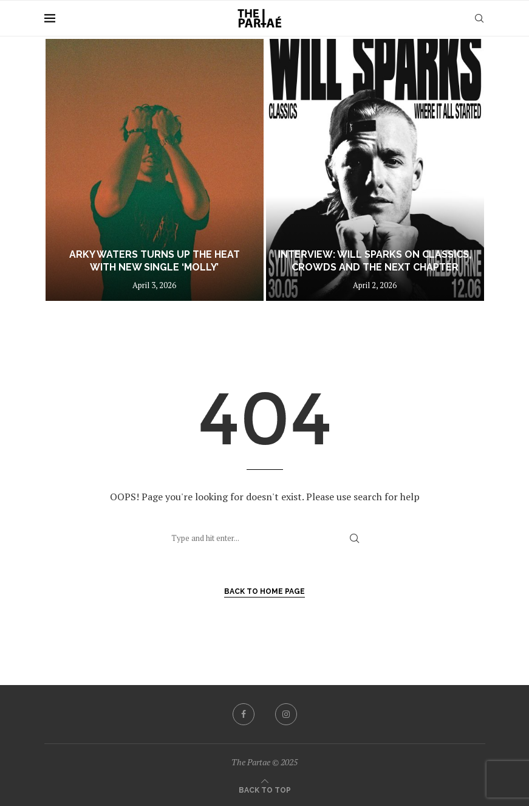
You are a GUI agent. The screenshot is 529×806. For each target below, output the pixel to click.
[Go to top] (265, 789)
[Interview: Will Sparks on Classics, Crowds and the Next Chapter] (375, 170)
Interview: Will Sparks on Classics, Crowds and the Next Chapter (374, 261)
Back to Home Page (264, 591)
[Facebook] (243, 714)
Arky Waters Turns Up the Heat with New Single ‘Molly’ (154, 261)
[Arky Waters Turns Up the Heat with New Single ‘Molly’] (155, 170)
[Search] (479, 18)
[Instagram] (286, 714)
